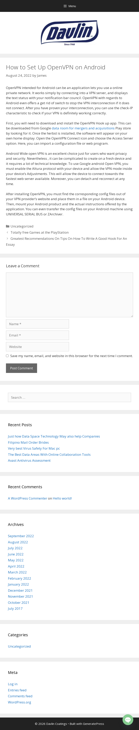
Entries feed (17, 690)
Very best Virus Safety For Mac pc (34, 448)
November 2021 (20, 596)
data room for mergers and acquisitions (83, 128)
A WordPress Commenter (27, 498)
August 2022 (18, 542)
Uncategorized (22, 226)
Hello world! (62, 498)
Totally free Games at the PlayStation (40, 232)
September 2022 (21, 536)
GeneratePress (93, 724)
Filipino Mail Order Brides (28, 442)
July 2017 (15, 608)
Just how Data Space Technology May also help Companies (54, 436)
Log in (12, 684)
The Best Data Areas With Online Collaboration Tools (49, 454)
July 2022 (15, 548)
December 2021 (20, 590)
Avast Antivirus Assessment (29, 460)
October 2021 (18, 602)
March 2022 (17, 572)
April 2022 (16, 566)
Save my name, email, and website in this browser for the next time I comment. (71, 356)
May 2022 (16, 560)
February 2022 (19, 578)
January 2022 (18, 584)
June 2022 (16, 554)
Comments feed (20, 696)
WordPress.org (19, 702)
